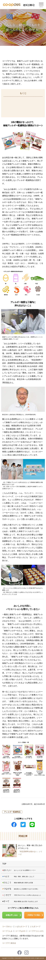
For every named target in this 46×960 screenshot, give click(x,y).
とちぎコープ (35, 926)
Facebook (19, 952)
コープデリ (12, 4)
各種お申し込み (12, 915)
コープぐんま (7, 931)
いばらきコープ (21, 926)
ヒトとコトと (29, 5)
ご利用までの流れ (33, 915)
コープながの (20, 931)
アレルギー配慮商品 (12, 812)
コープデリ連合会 (9, 943)
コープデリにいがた (36, 931)
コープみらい (7, 926)
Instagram (26, 952)
